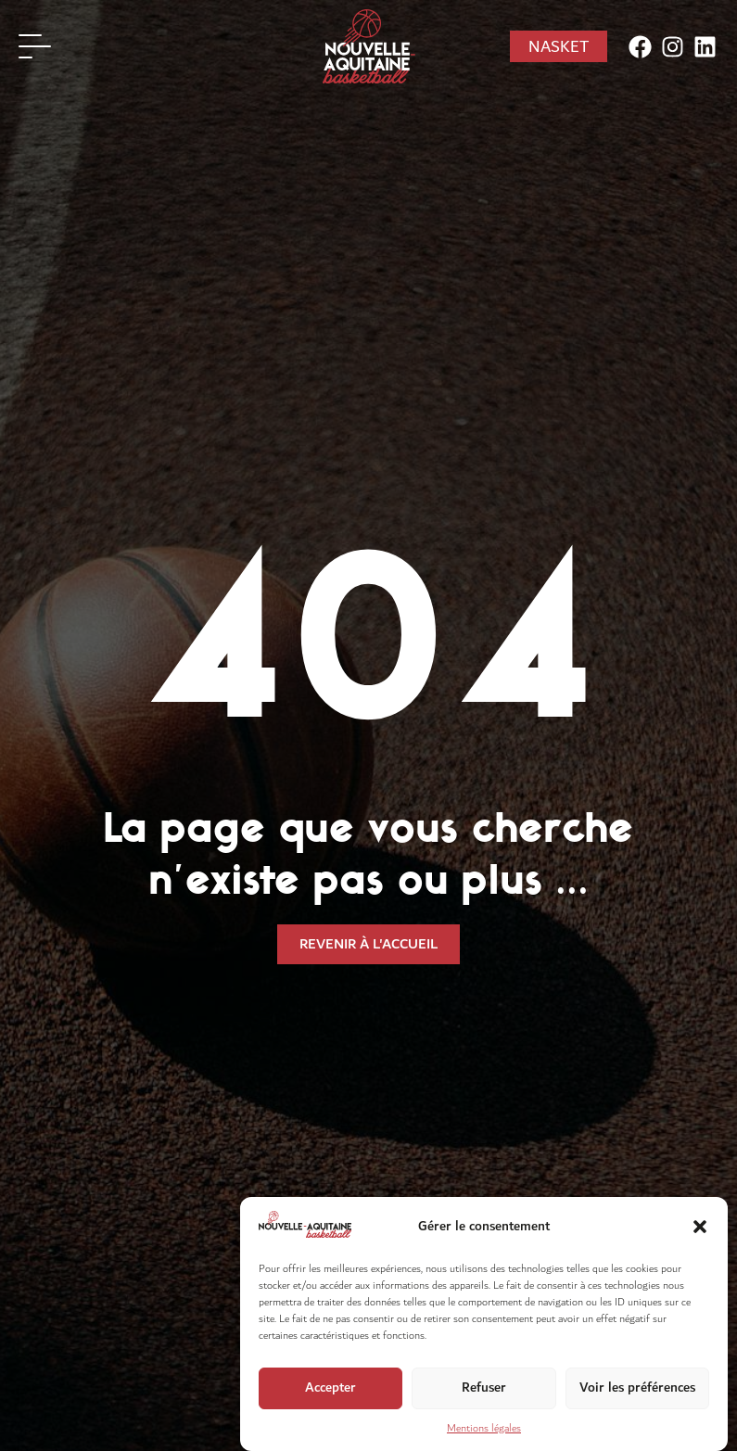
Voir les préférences (637, 1390)
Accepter (330, 1390)
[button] (700, 1229)
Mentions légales (484, 1431)
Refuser (484, 1390)
